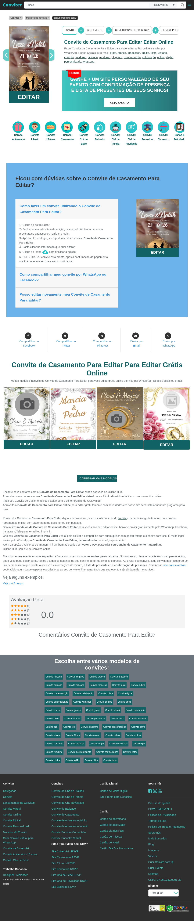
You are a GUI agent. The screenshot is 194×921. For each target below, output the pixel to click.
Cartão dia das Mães (112, 824)
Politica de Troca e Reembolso (166, 826)
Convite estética (76, 743)
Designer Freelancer (23, 879)
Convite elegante (75, 676)
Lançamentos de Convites (18, 802)
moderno (80, 57)
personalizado (72, 61)
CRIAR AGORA (119, 102)
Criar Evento (155, 867)
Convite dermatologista (79, 751)
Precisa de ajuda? (159, 802)
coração (69, 57)
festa (153, 52)
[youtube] (160, 790)
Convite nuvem (92, 735)
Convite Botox (130, 751)
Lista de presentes (174, 30)
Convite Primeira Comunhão (69, 832)
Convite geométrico (95, 718)
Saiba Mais (27, 413)
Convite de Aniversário (16, 848)
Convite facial (110, 760)
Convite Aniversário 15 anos (20, 854)
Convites (9, 783)
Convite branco (97, 676)
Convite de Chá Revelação (68, 802)
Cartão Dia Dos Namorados (116, 848)
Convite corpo (97, 743)
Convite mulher (133, 735)
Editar (26, 444)
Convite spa (139, 743)
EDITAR (29, 97)
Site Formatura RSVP (65, 869)
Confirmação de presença (132, 30)
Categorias (9, 790)
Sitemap (153, 873)
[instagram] (155, 790)
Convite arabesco (119, 676)
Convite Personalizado (16, 826)
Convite (70, 30)
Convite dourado (53, 685)
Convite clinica (52, 760)
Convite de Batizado (64, 808)
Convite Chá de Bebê (83, 135)
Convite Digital (12, 820)
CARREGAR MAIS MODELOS (98, 478)
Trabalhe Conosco (15, 869)
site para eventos (174, 564)
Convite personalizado (56, 701)
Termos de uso (157, 820)
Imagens (153, 850)
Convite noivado (53, 676)
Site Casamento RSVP (65, 857)
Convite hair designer (107, 751)
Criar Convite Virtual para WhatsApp (18, 840)
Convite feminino (53, 751)
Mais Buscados (157, 838)
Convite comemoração (56, 693)
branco (122, 52)
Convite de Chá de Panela (67, 796)
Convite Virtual (12, 808)
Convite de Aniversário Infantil (70, 826)
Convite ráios (52, 718)
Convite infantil (112, 710)
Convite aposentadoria (114, 726)
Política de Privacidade (162, 814)
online (160, 57)
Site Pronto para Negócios (116, 796)
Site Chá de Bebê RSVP (66, 875)
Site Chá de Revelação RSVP (70, 880)
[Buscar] (182, 5)
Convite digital (125, 693)
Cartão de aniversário (113, 818)
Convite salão (72, 760)
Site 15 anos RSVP (63, 863)
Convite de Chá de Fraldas (68, 790)
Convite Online (12, 814)
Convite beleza (112, 735)
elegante (117, 57)
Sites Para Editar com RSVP (70, 844)
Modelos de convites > (37, 18)
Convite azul (51, 726)
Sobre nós (155, 783)
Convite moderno (98, 685)
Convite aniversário (135, 710)
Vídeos (152, 856)
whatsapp (89, 61)
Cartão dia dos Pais (112, 830)
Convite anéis (124, 701)
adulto (145, 52)
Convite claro (117, 718)
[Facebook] (150, 790)
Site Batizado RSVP (64, 886)
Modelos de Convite (15, 832)
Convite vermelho (138, 718)
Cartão (104, 811)
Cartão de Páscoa (111, 836)
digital (169, 57)
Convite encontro (89, 726)
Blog (151, 844)
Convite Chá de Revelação (131, 135)
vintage (162, 52)
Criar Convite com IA (161, 862)
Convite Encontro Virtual (66, 838)
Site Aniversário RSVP (65, 851)
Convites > (15, 18)
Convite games (73, 710)
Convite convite (104, 701)
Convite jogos (93, 710)
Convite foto (69, 726)
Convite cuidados (54, 743)
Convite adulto (138, 685)
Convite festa (119, 685)
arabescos (134, 52)
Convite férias (73, 735)
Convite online (105, 693)
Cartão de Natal (109, 842)
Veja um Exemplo (13, 583)
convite (122, 518)
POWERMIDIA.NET (160, 808)
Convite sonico (52, 710)
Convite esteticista (118, 743)
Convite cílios (91, 760)
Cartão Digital (109, 783)
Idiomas (153, 885)
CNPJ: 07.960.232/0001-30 (164, 879)
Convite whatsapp (82, 701)
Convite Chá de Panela (115, 135)
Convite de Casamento (65, 814)
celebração (149, 57)
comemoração (132, 57)
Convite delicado (75, 685)
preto (113, 52)
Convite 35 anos (72, 718)
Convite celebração (83, 693)
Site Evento (94, 30)
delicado (93, 57)
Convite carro (138, 726)
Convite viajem (52, 735)
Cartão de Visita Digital (114, 790)
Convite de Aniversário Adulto (69, 820)
